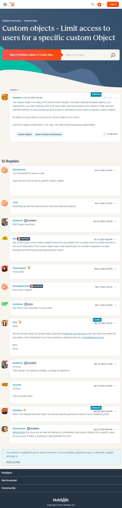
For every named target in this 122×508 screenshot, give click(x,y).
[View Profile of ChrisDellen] (18, 304)
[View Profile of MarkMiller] (17, 410)
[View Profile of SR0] (14, 238)
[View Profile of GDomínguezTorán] (21, 286)
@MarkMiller (19, 432)
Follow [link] (110, 98)
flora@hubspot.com (94, 337)
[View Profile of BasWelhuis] (18, 220)
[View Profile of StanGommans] (19, 428)
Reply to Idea (13, 462)
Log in (113, 4)
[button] (115, 98)
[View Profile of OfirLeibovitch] (19, 169)
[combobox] (90, 54)
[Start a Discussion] (101, 4)
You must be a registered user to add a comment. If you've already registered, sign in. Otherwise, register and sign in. (60, 454)
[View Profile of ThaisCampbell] (19, 268)
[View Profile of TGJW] (15, 202)
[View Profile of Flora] (15, 322)
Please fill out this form (74, 333)
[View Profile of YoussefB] (17, 97)
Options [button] (13, 90)
